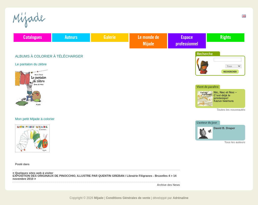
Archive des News (168, 184)
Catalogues (32, 38)
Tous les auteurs (234, 142)
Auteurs (71, 38)
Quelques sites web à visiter (34, 172)
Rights (225, 38)
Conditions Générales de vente (128, 198)
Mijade (98, 198)
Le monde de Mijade (148, 41)
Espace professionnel (187, 41)
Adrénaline (180, 198)
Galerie (110, 38)
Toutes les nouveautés (231, 109)
